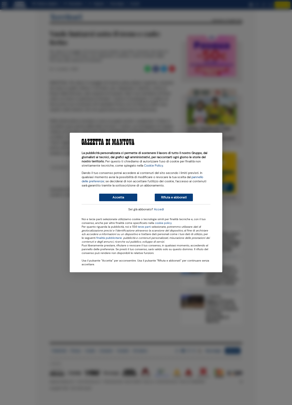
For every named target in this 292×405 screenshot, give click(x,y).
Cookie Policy (153, 166)
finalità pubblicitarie (109, 237)
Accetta (118, 197)
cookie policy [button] (163, 223)
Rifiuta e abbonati (174, 197)
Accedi (159, 209)
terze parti (144, 226)
